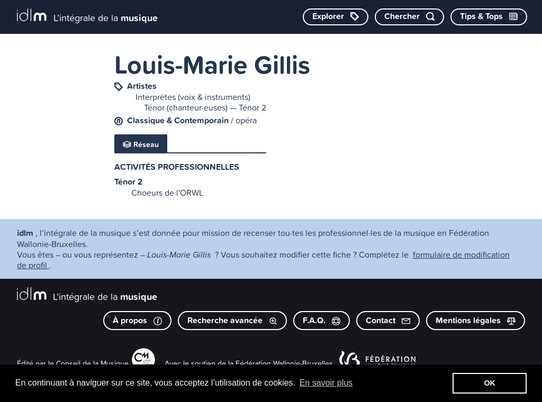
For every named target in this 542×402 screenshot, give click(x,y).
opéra (246, 120)
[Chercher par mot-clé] (409, 16)
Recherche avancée (232, 320)
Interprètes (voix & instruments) (193, 97)
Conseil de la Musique (92, 363)
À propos (137, 320)
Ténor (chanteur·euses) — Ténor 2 (205, 107)
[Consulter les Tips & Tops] (488, 16)
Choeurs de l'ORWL (167, 192)
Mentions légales (476, 320)
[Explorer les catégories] (335, 16)
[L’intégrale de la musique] (87, 16)
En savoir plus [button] (326, 382)
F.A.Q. (321, 320)
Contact (388, 320)
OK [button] (489, 383)
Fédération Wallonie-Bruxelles (284, 363)
